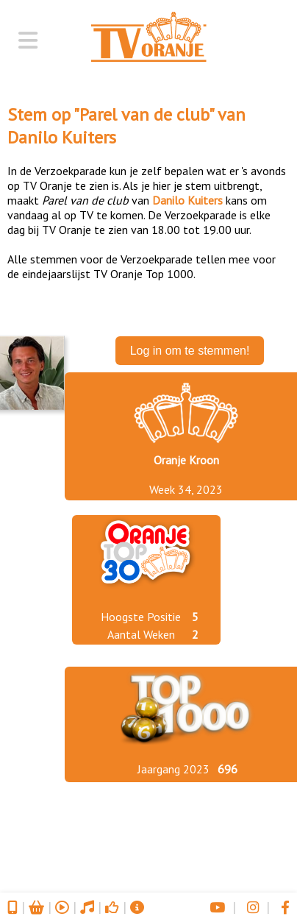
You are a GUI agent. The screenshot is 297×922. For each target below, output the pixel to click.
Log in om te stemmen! (190, 350)
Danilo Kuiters (61, 137)
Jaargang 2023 (173, 769)
